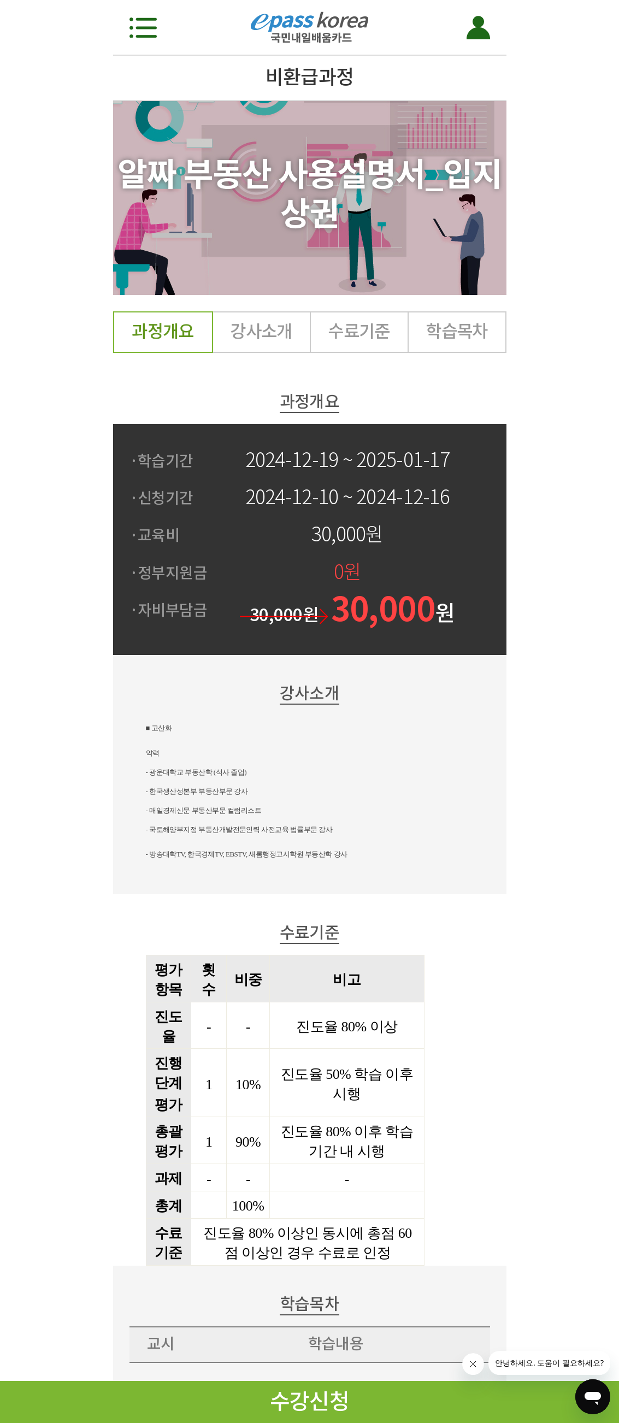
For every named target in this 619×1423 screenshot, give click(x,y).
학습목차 (457, 331)
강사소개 (261, 331)
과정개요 (163, 331)
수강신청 (310, 1401)
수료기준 (359, 331)
